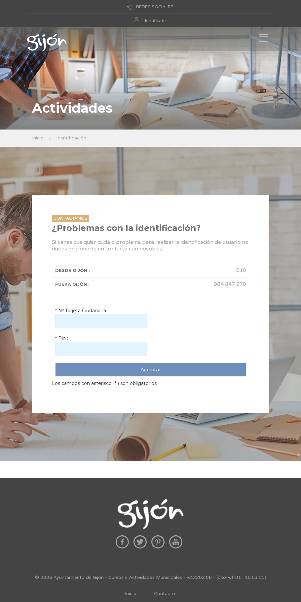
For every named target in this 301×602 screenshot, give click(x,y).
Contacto (164, 593)
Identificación (71, 138)
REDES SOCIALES (154, 7)
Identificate (154, 20)
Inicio (38, 138)
